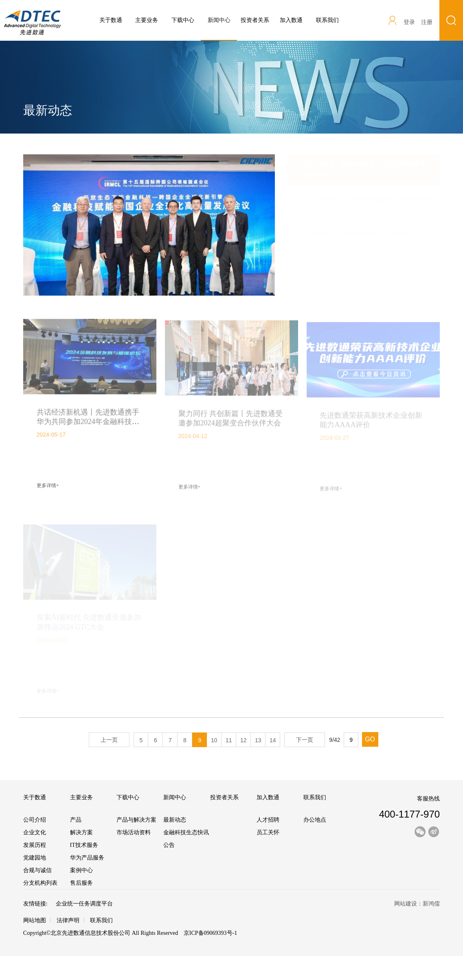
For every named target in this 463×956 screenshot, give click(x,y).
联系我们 (327, 20)
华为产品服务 (87, 858)
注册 (426, 22)
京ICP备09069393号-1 (209, 933)
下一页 (304, 740)
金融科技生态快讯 (186, 832)
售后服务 (81, 883)
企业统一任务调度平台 (84, 904)
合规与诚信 (37, 870)
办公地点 (314, 820)
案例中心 (81, 870)
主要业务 (146, 20)
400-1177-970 (409, 814)
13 (258, 740)
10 (214, 740)
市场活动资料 (133, 832)
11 (229, 740)
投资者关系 (255, 20)
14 (273, 740)
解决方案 (81, 832)
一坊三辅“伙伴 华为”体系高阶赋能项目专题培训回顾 (359, 199)
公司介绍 (34, 820)
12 (243, 740)
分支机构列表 (40, 883)
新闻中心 (219, 29)
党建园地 (34, 858)
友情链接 (34, 904)
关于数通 (110, 20)
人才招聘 (268, 820)
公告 (169, 845)
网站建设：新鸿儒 (417, 904)
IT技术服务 (84, 845)
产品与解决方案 (136, 820)
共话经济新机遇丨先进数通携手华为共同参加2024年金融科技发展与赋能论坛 (88, 423)
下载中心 (182, 20)
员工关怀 (268, 832)
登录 (409, 22)
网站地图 (34, 920)
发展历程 (34, 845)
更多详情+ (48, 488)
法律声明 (68, 920)
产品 (75, 820)
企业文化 (34, 832)
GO (370, 739)
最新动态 (174, 820)
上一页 (109, 740)
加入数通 (291, 20)
